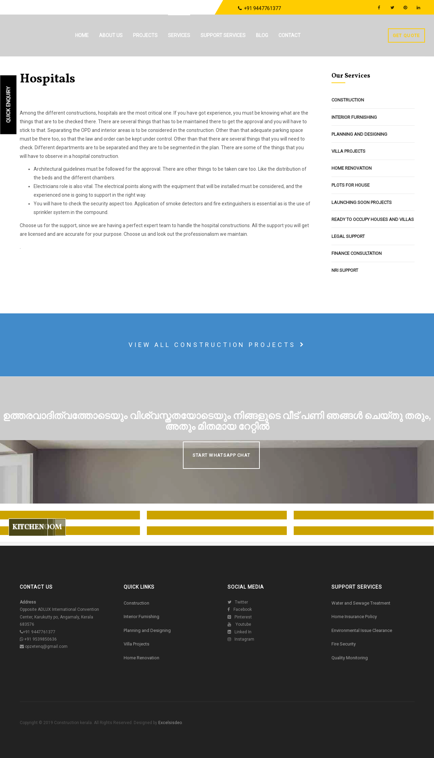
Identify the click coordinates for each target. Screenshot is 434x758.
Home (82, 35)
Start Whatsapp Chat (221, 455)
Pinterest (240, 617)
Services (179, 35)
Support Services (223, 35)
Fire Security (343, 643)
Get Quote (406, 35)
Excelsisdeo (169, 722)
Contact (289, 35)
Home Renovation (351, 168)
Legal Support (348, 236)
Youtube (239, 624)
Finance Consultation (356, 253)
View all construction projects (217, 344)
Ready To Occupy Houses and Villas (372, 219)
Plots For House (350, 185)
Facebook (240, 609)
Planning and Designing (359, 134)
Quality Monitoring (349, 657)
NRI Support (344, 270)
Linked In (239, 632)
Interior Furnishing (354, 117)
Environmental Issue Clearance (361, 630)
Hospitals (47, 79)
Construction (347, 99)
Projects (145, 35)
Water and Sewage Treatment (360, 603)
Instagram (241, 639)
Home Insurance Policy (354, 616)
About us (111, 35)
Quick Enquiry (9, 105)
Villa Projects (348, 151)
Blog (262, 35)
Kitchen (28, 541)
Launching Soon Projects (361, 202)
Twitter (238, 602)
